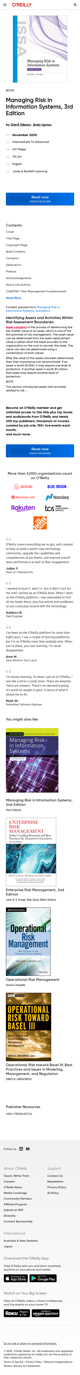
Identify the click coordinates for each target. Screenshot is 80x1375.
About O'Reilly (15, 1168)
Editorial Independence (58, 1362)
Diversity (10, 1216)
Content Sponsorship (18, 1221)
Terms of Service (13, 1362)
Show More (13, 298)
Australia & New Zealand (21, 1241)
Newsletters (55, 1181)
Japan (8, 1246)
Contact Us (55, 1176)
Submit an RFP (13, 1210)
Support (54, 1168)
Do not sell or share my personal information (30, 1343)
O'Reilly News (13, 1187)
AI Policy (53, 1193)
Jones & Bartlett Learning (29, 171)
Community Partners (18, 1199)
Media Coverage (15, 1193)
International (14, 1233)
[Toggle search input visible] (75, 4)
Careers (9, 1181)
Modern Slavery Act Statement (22, 1366)
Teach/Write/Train (16, 1176)
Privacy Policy (56, 1187)
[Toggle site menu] (4, 4)
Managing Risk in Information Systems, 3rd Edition (33, 309)
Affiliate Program (15, 1204)
